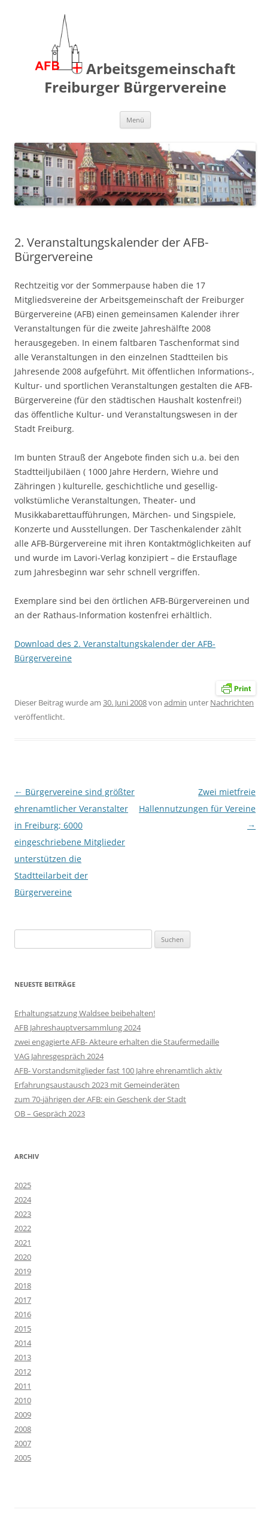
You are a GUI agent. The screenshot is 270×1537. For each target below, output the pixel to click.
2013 (22, 1357)
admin (175, 702)
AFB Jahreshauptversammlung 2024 (77, 1027)
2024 (22, 1199)
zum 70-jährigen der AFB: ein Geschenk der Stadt (100, 1099)
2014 (22, 1342)
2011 (22, 1385)
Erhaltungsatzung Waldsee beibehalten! (84, 1013)
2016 (22, 1314)
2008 (22, 1429)
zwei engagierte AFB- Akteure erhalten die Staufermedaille (116, 1041)
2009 (22, 1414)
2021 (22, 1242)
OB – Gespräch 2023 (49, 1113)
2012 (22, 1371)
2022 (22, 1228)
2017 (22, 1299)
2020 (22, 1256)
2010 (22, 1400)
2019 (22, 1271)
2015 (22, 1328)
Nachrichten (232, 702)
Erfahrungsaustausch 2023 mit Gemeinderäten (97, 1084)
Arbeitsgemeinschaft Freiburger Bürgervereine (135, 55)
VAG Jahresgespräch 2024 (59, 1056)
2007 (22, 1443)
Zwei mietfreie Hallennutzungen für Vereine (197, 808)
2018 (22, 1285)
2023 (22, 1213)
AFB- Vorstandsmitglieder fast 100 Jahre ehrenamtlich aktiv (118, 1070)
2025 (22, 1185)
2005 (22, 1457)
